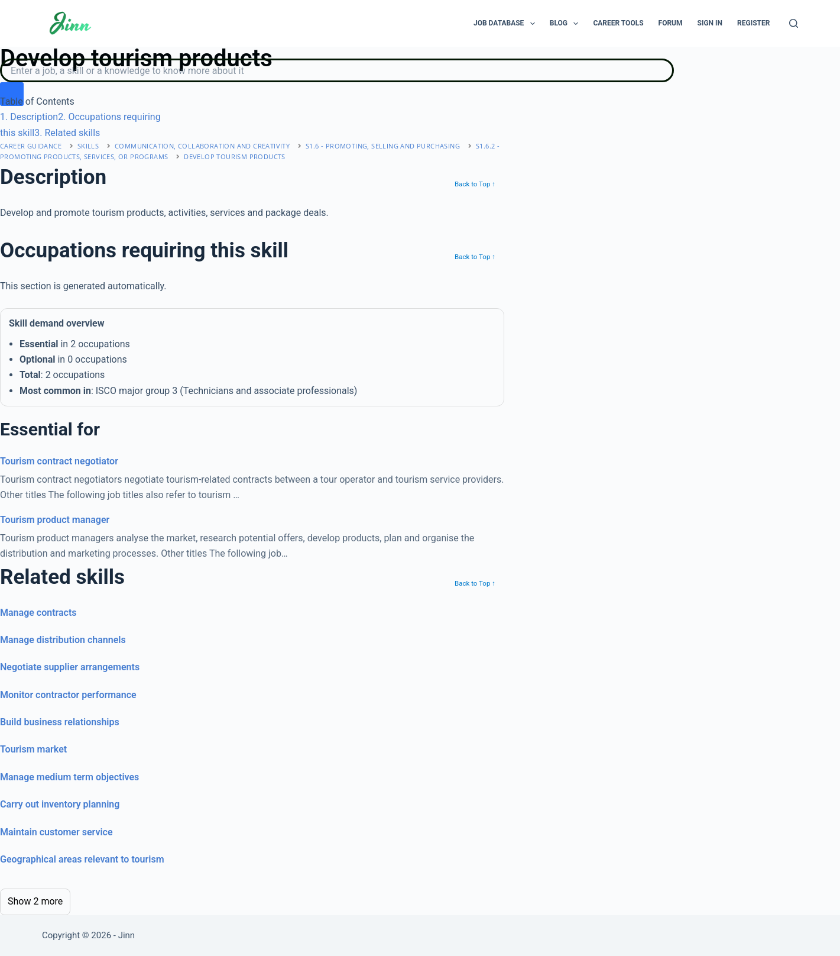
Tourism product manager (54, 519)
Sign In (710, 23)
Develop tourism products (235, 156)
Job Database (506, 24)
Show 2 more (35, 901)
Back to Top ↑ (475, 184)
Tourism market (33, 749)
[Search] (793, 23)
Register (753, 23)
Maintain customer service (56, 832)
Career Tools (618, 23)
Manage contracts (38, 612)
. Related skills (67, 132)
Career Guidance (30, 145)
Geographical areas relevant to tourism (82, 859)
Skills (88, 145)
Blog (566, 24)
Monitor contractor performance (68, 694)
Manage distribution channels (63, 639)
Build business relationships (59, 722)
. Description (29, 116)
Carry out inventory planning (59, 804)
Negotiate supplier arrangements (70, 667)
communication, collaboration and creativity (202, 145)
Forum (671, 23)
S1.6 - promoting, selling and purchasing (383, 145)
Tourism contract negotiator (59, 461)
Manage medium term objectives (69, 777)
